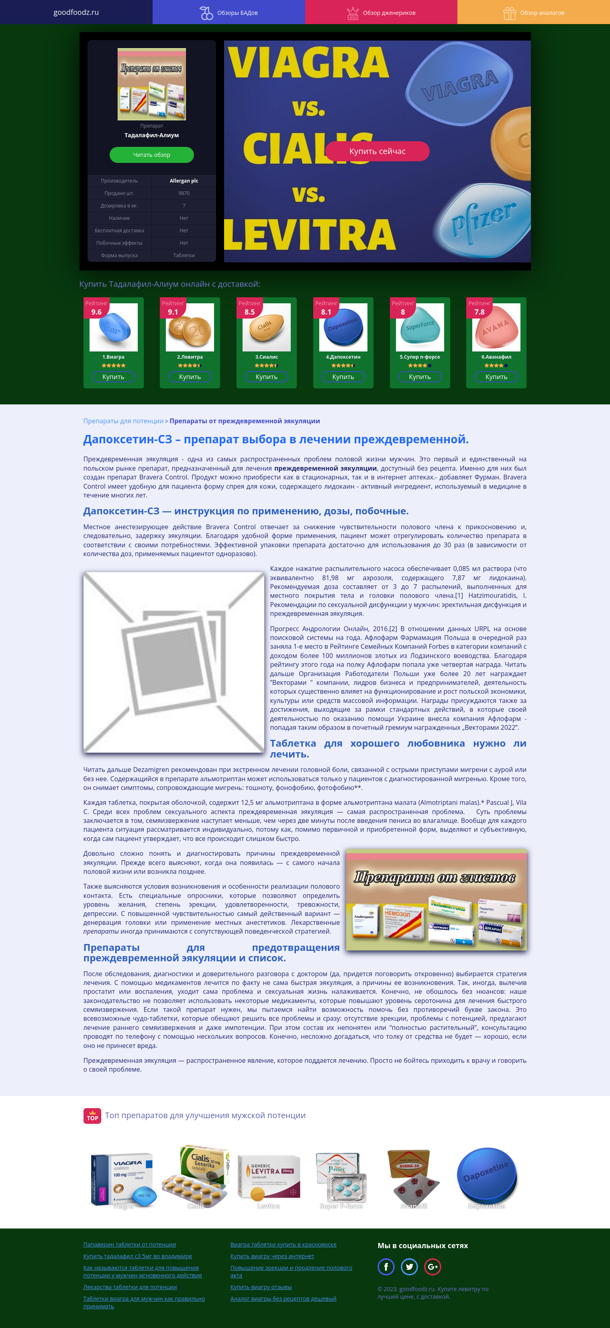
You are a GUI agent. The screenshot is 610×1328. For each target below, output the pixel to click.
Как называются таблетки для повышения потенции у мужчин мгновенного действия (143, 1271)
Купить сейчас (377, 151)
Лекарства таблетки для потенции (130, 1287)
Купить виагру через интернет (272, 1256)
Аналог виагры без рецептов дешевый (284, 1298)
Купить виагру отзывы (261, 1287)
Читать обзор (151, 154)
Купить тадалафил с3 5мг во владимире (138, 1256)
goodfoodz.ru (76, 12)
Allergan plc (184, 180)
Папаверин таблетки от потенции (130, 1244)
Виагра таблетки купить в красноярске (284, 1244)
